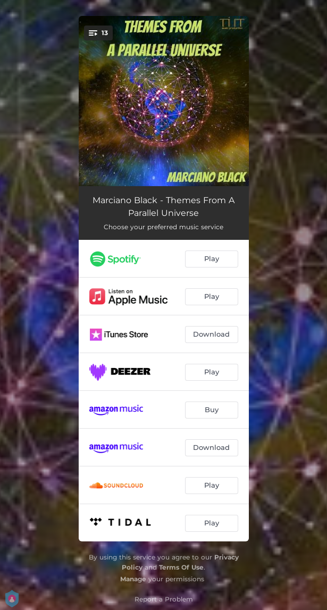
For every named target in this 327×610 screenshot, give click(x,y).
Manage (133, 579)
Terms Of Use (181, 567)
